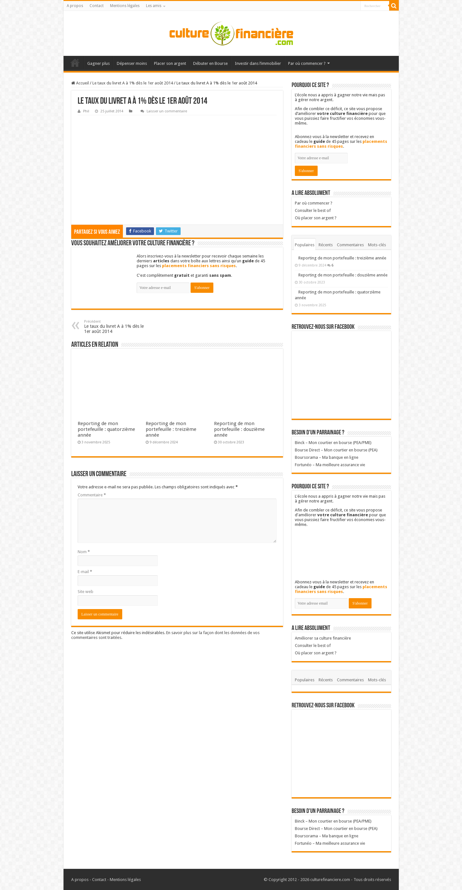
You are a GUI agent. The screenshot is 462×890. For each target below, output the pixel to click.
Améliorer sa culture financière (323, 638)
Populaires (304, 244)
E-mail (85, 571)
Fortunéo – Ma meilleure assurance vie (330, 464)
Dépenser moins (132, 63)
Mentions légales (125, 6)
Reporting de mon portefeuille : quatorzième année (106, 429)
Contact (97, 6)
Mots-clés (377, 244)
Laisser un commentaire (167, 111)
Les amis (153, 6)
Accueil (75, 62)
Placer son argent (170, 63)
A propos (75, 6)
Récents (326, 244)
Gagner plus (98, 63)
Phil (86, 111)
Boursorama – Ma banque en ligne (326, 457)
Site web (85, 591)
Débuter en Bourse (210, 63)
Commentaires (350, 244)
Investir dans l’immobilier (258, 63)
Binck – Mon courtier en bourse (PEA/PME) (333, 442)
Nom (84, 551)
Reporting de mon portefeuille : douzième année (239, 429)
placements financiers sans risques (199, 265)
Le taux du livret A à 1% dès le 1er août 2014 (132, 83)
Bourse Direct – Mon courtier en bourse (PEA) (336, 450)
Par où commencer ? (307, 63)
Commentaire (92, 495)
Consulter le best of (313, 210)
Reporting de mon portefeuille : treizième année (171, 429)
